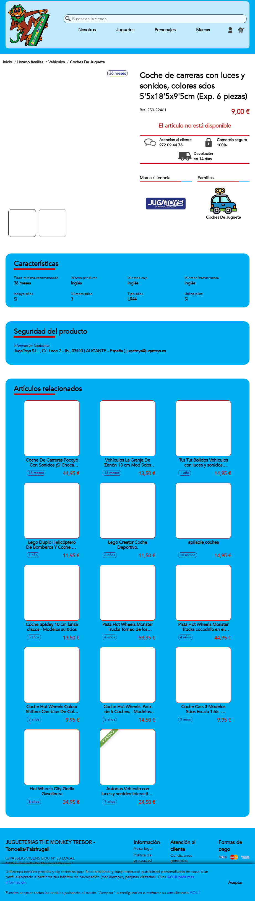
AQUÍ (195, 892)
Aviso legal (143, 848)
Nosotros (87, 30)
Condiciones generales (181, 858)
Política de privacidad (143, 858)
